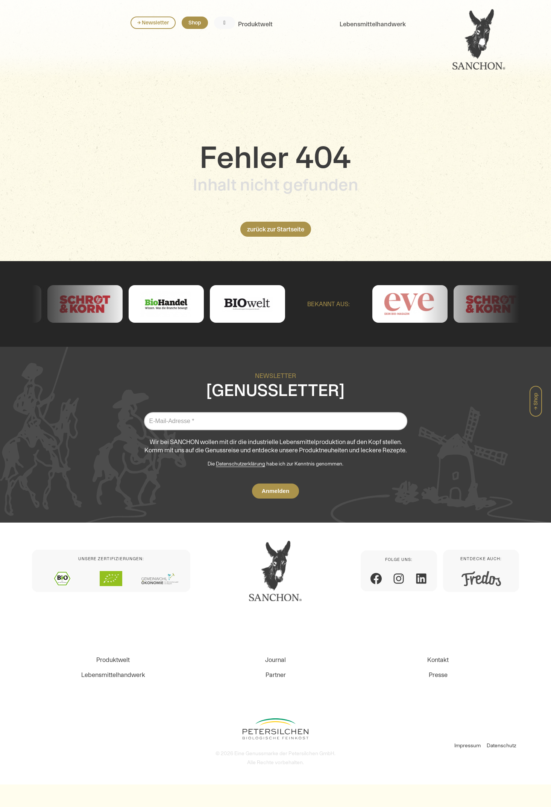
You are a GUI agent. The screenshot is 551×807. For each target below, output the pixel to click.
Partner (276, 674)
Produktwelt (52, 34)
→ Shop (536, 401)
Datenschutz (501, 745)
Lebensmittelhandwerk (170, 34)
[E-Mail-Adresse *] (275, 421)
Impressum (467, 745)
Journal (275, 659)
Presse (438, 674)
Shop (479, 33)
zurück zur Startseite (275, 229)
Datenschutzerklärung (240, 464)
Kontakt (438, 659)
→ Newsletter (437, 33)
